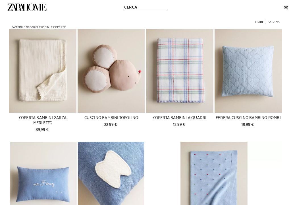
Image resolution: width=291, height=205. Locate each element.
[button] (259, 21)
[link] (27, 7)
